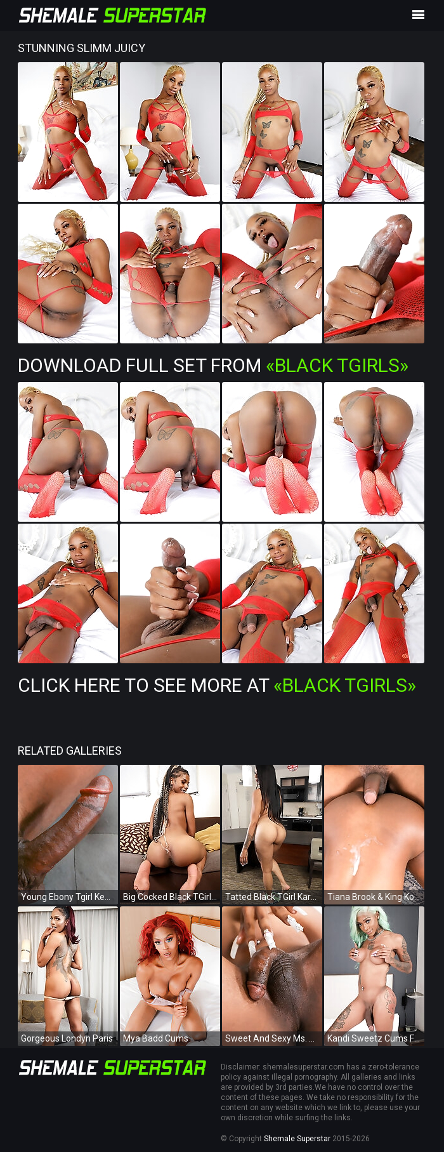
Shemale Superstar (297, 1138)
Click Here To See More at (217, 685)
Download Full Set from (213, 365)
